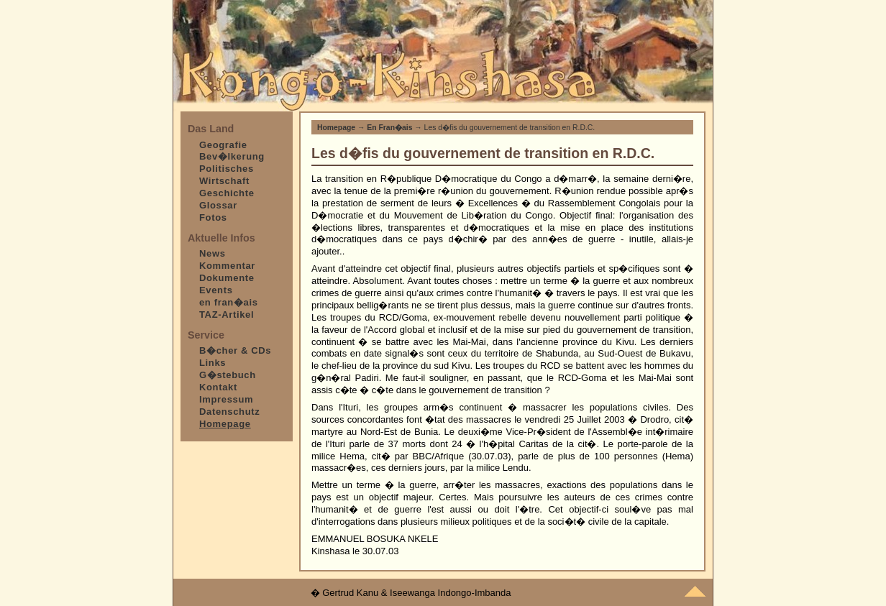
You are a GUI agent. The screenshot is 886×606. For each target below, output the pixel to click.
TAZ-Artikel (226, 314)
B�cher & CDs (235, 350)
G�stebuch (227, 374)
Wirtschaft (224, 180)
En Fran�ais (389, 128)
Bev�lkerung (232, 156)
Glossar (218, 205)
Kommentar (227, 265)
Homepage (336, 128)
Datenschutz (229, 411)
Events (216, 290)
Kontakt (218, 387)
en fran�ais (228, 302)
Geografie (223, 144)
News (212, 253)
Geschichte (227, 193)
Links (212, 362)
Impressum (226, 399)
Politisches (226, 168)
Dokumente (227, 277)
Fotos (213, 217)
